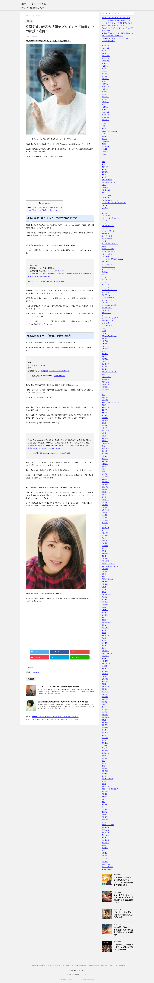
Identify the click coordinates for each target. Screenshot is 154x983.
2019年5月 (105, 74)
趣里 (103, 802)
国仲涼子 (105, 441)
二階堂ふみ (105, 361)
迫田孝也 (105, 809)
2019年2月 (105, 81)
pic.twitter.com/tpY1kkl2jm (51, 448)
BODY (104, 126)
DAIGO (104, 128)
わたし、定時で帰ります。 (111, 218)
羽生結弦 (105, 758)
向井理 (104, 433)
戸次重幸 (105, 558)
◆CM (103, 164)
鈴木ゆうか (105, 827)
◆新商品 (105, 172)
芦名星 (104, 763)
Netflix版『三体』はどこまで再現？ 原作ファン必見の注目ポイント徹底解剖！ (123, 931)
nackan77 (35, 672)
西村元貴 (105, 794)
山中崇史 (105, 507)
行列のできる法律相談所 (110, 789)
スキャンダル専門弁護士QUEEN (112, 259)
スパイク (105, 272)
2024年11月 (106, 45)
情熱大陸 (105, 553)
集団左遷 (105, 848)
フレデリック (106, 295)
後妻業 (104, 548)
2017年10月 (106, 117)
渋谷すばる (105, 692)
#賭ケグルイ (54, 274)
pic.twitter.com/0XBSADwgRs (59, 371)
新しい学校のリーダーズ (110, 566)
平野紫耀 (105, 543)
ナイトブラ (105, 285)
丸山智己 (105, 351)
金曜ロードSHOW (108, 825)
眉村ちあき (105, 717)
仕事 (103, 374)
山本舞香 (105, 517)
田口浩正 (105, 712)
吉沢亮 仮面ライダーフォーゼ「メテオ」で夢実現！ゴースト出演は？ (57, 719)
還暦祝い (105, 814)
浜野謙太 (105, 676)
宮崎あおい (105, 482)
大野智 (104, 466)
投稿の (106, 864)
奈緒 (103, 469)
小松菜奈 (105, 505)
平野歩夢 (105, 541)
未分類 (104, 587)
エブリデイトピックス (33, 4)
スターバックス (107, 264)
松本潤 (104, 607)
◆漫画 (104, 177)
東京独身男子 (106, 594)
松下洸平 (105, 599)
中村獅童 (105, 343)
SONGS (104, 149)
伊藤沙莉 (105, 387)
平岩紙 (104, 538)
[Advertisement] (60, 181)
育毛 (103, 761)
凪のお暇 (105, 400)
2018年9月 (105, 89)
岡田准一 (105, 525)
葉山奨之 (105, 781)
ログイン (105, 862)
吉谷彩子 (105, 428)
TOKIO (104, 154)
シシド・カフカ (107, 254)
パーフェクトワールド (109, 290)
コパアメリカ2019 (108, 249)
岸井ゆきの (105, 528)
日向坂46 (105, 569)
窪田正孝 (105, 738)
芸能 (103, 766)
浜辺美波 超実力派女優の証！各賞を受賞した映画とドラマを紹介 (63, 702)
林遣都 (104, 617)
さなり (104, 192)
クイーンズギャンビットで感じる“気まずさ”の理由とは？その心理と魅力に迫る (123, 898)
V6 (102, 159)
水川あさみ (105, 651)
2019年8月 (105, 66)
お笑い (104, 185)
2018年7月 (105, 94)
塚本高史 (105, 459)
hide (48, 203)
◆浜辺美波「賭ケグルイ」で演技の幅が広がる (44, 207)
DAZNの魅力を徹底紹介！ (39, 965)
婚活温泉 (105, 474)
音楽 (103, 850)
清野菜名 (105, 689)
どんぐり (105, 205)
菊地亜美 (105, 773)
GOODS (104, 139)
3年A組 (104, 123)
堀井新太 (105, 456)
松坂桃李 (105, 602)
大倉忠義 (105, 461)
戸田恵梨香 (105, 561)
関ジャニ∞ (105, 835)
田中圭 (104, 707)
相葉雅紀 (105, 715)
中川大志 (105, 338)
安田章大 (105, 477)
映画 (103, 576)
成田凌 (104, 556)
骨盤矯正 (105, 855)
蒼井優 (104, 784)
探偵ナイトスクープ (108, 564)
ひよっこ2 (105, 213)
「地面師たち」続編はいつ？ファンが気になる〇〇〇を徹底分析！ (123, 947)
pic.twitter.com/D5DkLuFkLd (42, 276)
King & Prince (106, 141)
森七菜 (104, 630)
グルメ (104, 246)
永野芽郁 (105, 661)
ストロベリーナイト (108, 267)
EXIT (103, 134)
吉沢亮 (104, 423)
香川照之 (105, 853)
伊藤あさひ (105, 382)
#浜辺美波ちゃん (80, 445)
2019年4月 (105, 76)
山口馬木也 (105, 510)
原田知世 (105, 415)
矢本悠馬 (105, 722)
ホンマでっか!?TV (108, 297)
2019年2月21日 (59, 376)
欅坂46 (104, 648)
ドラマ (104, 282)
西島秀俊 (105, 791)
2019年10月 (106, 61)
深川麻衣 (105, 679)
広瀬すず (105, 546)
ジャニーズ (105, 256)
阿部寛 (104, 845)
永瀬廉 (104, 658)
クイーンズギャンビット (110, 244)
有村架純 (105, 581)
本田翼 (104, 589)
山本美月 (105, 515)
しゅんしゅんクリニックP (110, 200)
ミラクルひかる (107, 308)
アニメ (104, 223)
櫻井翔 (104, 645)
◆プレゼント (106, 167)
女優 (103, 471)
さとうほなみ (106, 190)
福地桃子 (105, 727)
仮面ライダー (106, 377)
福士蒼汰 (105, 730)
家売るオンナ (106, 492)
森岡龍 (104, 633)
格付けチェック (107, 622)
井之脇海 (105, 369)
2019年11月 (106, 58)
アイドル (105, 221)
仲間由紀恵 (105, 379)
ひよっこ (105, 210)
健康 (103, 395)
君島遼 (104, 436)
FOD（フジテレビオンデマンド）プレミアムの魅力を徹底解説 (68, 965)
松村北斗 (105, 610)
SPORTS (105, 151)
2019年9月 (105, 63)
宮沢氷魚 (105, 487)
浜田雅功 (105, 671)
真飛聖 (104, 720)
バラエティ (105, 287)
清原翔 (104, 684)
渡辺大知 (105, 697)
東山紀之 (105, 597)
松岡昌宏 (105, 605)
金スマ (104, 822)
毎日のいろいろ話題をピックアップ (77, 974)
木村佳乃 (105, 584)
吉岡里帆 (105, 418)
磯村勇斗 (105, 725)
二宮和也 (105, 359)
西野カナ (105, 799)
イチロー (105, 228)
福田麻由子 (105, 733)
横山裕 (104, 640)
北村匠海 (105, 413)
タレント (105, 274)
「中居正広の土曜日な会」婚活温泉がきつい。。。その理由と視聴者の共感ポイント (123, 881)
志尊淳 (104, 551)
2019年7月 (105, 68)
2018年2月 (105, 107)
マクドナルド (106, 302)
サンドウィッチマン (108, 251)
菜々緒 (104, 776)
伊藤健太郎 (105, 384)
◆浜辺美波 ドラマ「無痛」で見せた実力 (42, 210)
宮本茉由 (105, 484)
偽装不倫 (105, 397)
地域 (103, 446)
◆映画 (104, 174)
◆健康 (104, 169)
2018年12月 (106, 86)
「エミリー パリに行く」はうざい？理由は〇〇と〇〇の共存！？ (123, 914)
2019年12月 (106, 56)
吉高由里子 (105, 430)
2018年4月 (105, 102)
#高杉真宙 (70, 274)
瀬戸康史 (105, 702)
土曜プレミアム (107, 443)
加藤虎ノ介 (105, 407)
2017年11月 (106, 115)
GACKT (104, 136)
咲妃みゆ (105, 438)
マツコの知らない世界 (109, 305)
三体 (103, 328)
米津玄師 (105, 750)
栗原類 (104, 620)
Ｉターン (105, 858)
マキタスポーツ (107, 300)
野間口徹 (105, 820)
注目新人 (105, 669)
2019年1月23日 (64, 453)
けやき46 (105, 187)
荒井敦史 (105, 768)
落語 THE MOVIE (107, 779)
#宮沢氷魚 (84, 274)
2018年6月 (105, 97)
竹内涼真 (105, 745)
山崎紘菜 (105, 512)
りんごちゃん (106, 215)
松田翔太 (105, 612)
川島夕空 (105, 533)
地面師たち (105, 448)
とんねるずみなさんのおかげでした (114, 203)
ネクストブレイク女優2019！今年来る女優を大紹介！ (58, 687)
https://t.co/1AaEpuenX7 (55, 271)
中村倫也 (105, 341)
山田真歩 (105, 520)
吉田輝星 (105, 425)
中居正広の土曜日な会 (109, 336)
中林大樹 (105, 349)
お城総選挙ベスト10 (108, 182)
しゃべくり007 (107, 195)
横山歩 (104, 638)
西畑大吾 (105, 797)
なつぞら (105, 208)
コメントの (107, 867)
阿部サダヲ (105, 843)
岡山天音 (105, 523)
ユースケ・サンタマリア (110, 318)
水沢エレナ (105, 656)
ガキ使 (104, 241)
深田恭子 (105, 681)
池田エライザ (106, 663)
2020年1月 (105, 53)
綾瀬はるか (105, 753)
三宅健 (104, 331)
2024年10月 (106, 48)
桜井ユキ (105, 625)
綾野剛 (104, 756)
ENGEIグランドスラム (109, 131)
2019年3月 (105, 79)
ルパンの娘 (105, 323)
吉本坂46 (105, 420)
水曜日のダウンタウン (109, 653)
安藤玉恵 (105, 479)
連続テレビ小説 (107, 812)
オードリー (105, 233)
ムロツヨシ (105, 310)
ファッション (106, 292)
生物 (103, 704)
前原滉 (104, 405)
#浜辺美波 (62, 274)
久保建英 (105, 354)
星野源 (104, 574)
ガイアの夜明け (107, 238)
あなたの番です (107, 180)
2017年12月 (106, 112)
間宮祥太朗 (105, 832)
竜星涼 (104, 740)
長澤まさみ (105, 830)
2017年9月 (105, 120)
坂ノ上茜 (105, 451)
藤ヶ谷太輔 (105, 786)
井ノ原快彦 (105, 364)
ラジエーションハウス (109, 320)
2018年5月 (105, 99)
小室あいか (105, 500)
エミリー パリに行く (109, 231)
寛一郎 (104, 497)
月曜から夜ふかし (108, 579)
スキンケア (105, 261)
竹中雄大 (105, 743)
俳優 (103, 392)
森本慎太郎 (105, 635)
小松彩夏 (105, 502)
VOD (103, 162)
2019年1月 (105, 84)
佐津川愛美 (105, 389)
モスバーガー (106, 313)
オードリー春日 (107, 236)
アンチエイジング (108, 226)
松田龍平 (105, 615)
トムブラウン (106, 279)
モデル (104, 315)
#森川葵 (77, 274)
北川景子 (105, 410)
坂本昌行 (105, 453)
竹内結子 (105, 748)
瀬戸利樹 (105, 699)
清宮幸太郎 (105, 686)
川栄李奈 (105, 535)
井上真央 (105, 366)
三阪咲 (104, 333)
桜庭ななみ (105, 628)
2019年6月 (105, 71)
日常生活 (105, 571)
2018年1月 (105, 109)
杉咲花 (104, 592)
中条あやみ (105, 346)
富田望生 (105, 494)
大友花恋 (105, 464)
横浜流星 (105, 643)
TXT (103, 157)
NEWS (104, 144)
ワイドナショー (107, 325)
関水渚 (104, 837)
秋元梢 (104, 735)
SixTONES (105, 146)
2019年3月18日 (58, 281)
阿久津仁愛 (105, 840)
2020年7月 (105, 51)
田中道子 (105, 709)
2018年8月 (105, 91)
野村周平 (105, 817)
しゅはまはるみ (107, 197)
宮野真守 (105, 489)
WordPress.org (107, 869)
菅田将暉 (105, 771)
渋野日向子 (105, 694)
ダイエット (105, 277)
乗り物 (104, 356)
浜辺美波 (30, 667)
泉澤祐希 (105, 666)
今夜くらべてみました (109, 372)
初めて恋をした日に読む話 (111, 402)
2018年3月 (105, 104)
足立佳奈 (105, 804)
